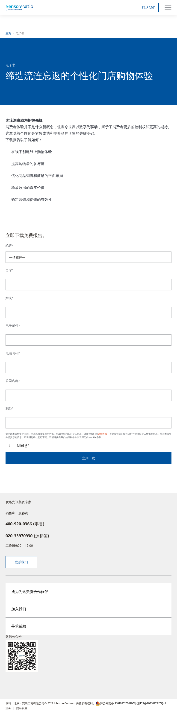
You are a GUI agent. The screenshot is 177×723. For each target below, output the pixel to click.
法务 (8, 708)
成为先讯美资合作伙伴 (29, 591)
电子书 (20, 33)
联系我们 (21, 562)
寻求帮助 (18, 626)
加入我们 (18, 608)
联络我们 (148, 7)
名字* (9, 270)
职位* (9, 408)
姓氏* (9, 298)
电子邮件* (13, 326)
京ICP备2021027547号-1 (151, 703)
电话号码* (13, 353)
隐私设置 (21, 708)
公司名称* (13, 381)
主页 (8, 33)
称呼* (9, 246)
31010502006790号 (126, 703)
